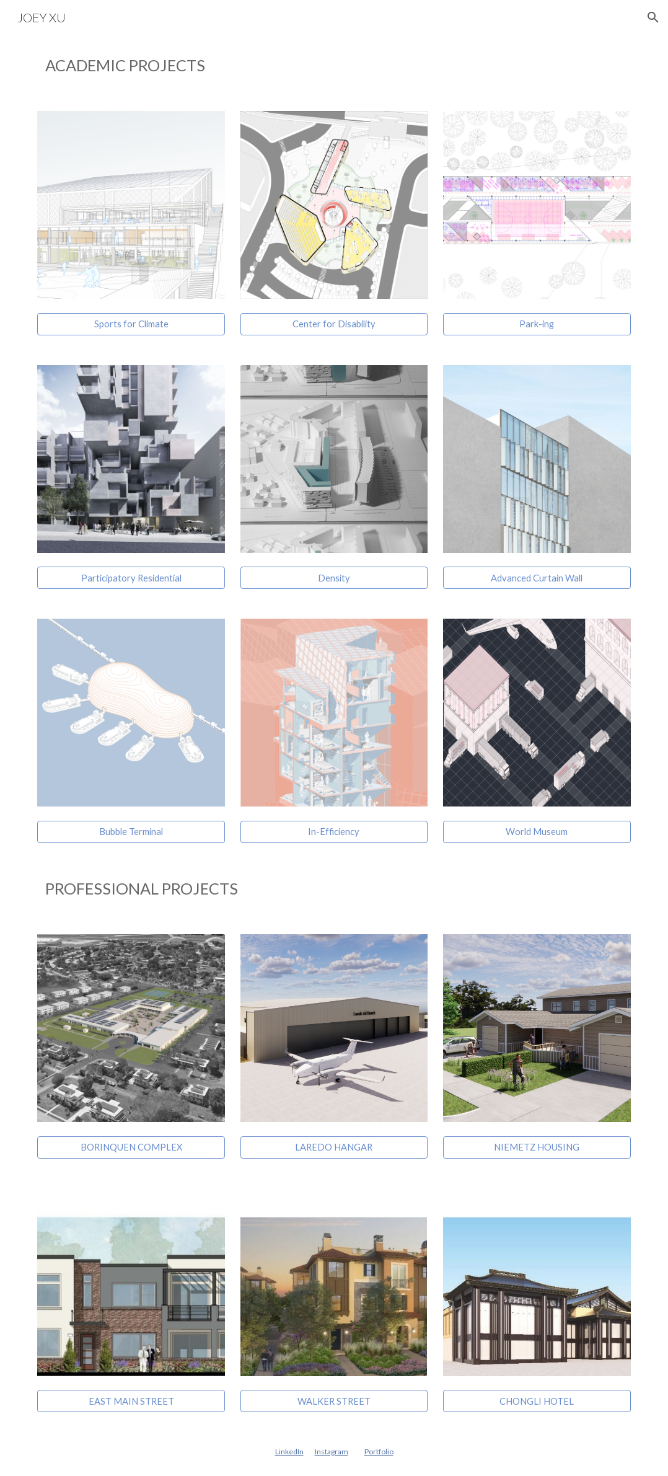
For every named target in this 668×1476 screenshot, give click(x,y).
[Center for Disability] (334, 324)
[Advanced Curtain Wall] (537, 577)
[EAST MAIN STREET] (131, 1401)
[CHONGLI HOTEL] (537, 1401)
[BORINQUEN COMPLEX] (131, 1147)
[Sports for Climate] (131, 324)
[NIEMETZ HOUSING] (537, 1147)
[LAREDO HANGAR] (334, 1147)
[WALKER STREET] (334, 1401)
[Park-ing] (537, 324)
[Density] (334, 577)
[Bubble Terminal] (131, 832)
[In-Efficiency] (334, 832)
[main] (333, 65)
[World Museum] (537, 832)
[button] (653, 17)
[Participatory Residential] (131, 577)
